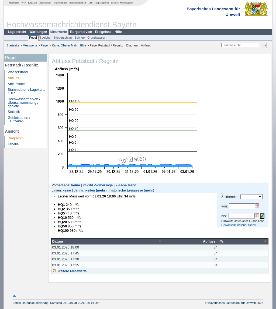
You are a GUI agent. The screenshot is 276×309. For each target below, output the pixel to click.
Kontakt (32, 2)
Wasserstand (18, 72)
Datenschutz (60, 2)
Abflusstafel (17, 84)
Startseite (14, 2)
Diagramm (16, 138)
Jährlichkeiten (84, 190)
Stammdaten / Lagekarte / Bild (27, 91)
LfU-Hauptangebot (98, 2)
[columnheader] (107, 241)
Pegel (33, 37)
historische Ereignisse (126, 190)
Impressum (45, 2)
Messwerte (58, 32)
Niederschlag (63, 37)
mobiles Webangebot (122, 2)
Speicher (45, 37)
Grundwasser (96, 37)
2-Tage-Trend (126, 185)
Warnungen (38, 32)
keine (67, 190)
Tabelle (13, 144)
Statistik (14, 112)
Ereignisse (103, 32)
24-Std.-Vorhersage (98, 185)
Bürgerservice (81, 32)
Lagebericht (17, 32)
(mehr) (101, 190)
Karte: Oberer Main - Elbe (69, 45)
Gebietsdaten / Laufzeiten (19, 119)
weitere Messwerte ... (74, 271)
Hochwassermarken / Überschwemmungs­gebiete (24, 102)
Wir (23, 2)
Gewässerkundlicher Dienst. (239, 225)
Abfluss (13, 78)
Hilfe (118, 32)
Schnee (79, 37)
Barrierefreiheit (77, 2)
